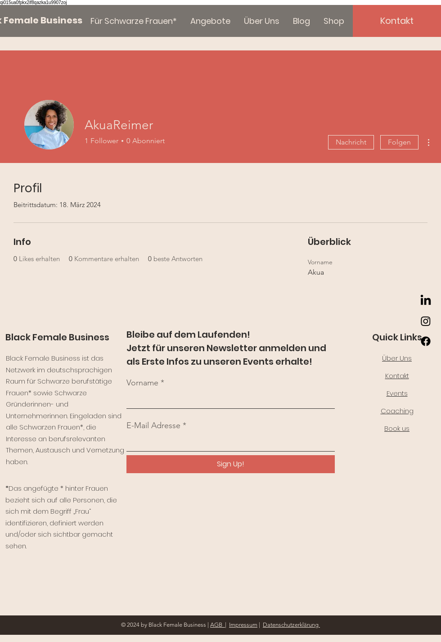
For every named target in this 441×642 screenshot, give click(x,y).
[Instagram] (425, 321)
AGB (217, 624)
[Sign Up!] (230, 464)
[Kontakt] (396, 21)
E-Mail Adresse (153, 425)
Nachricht (351, 142)
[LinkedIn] (425, 300)
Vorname (142, 383)
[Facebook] (425, 341)
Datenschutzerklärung (291, 624)
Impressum (243, 624)
